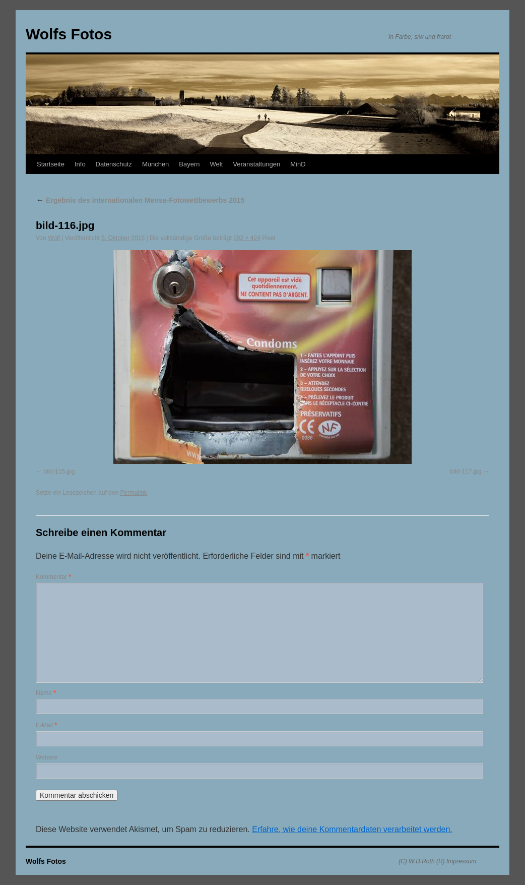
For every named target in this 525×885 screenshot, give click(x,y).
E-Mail (46, 725)
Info (80, 164)
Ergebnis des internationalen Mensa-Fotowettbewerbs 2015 (140, 200)
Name (46, 692)
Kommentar (53, 576)
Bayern (189, 164)
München (155, 164)
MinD (297, 164)
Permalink (133, 492)
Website (46, 757)
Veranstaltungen (256, 164)
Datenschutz (114, 164)
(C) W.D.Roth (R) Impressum (437, 861)
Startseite (50, 164)
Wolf (54, 238)
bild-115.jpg (59, 471)
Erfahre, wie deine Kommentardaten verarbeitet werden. (352, 829)
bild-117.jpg (466, 471)
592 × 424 (246, 238)
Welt (216, 164)
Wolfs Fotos (69, 34)
